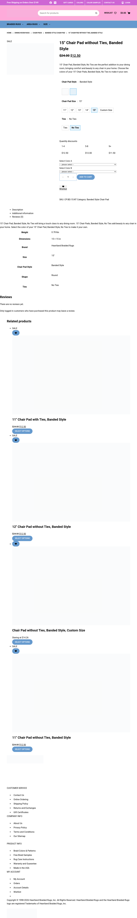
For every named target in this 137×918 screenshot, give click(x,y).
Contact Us (19, 795)
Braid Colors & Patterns (25, 851)
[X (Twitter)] (55, 2)
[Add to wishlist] (63, 188)
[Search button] (96, 13)
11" (64, 110)
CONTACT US (109, 3)
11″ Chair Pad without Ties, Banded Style (41, 737)
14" (86, 110)
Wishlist (17, 892)
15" (53, 255)
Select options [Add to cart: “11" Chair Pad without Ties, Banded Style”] (22, 749)
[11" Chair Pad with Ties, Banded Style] (71, 374)
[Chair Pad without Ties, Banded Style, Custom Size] (71, 585)
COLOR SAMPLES (93, 3)
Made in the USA (21, 868)
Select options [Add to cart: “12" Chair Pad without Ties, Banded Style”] (22, 538)
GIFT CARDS (68, 3)
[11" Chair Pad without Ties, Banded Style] (71, 693)
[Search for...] (65, 13)
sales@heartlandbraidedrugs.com (23, 784)
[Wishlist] (110, 12)
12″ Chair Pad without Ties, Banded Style (41, 527)
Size (47, 24)
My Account (19, 879)
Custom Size (106, 110)
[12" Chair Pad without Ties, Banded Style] (71, 482)
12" (72, 110)
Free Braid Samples (23, 855)
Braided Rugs (15, 24)
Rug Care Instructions (24, 859)
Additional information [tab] (22, 213)
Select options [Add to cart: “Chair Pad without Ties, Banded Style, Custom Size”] (22, 642)
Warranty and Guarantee (25, 863)
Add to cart (85, 177)
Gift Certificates (21, 812)
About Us (18, 823)
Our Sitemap (19, 836)
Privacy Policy (20, 827)
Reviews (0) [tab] (17, 217)
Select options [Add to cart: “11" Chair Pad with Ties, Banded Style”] (22, 431)
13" (79, 110)
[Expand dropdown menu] (22, 24)
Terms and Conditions (24, 832)
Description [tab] (17, 209)
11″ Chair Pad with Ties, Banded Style (39, 419)
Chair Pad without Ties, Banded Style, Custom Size (48, 630)
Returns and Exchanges (25, 808)
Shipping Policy (21, 803)
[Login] (125, 2)
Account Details (21, 887)
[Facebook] (51, 2)
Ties (65, 127)
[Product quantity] (68, 177)
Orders (17, 883)
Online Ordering (21, 799)
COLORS (80, 3)
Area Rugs (34, 24)
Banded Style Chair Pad (98, 199)
